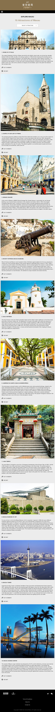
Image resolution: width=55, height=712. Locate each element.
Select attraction (27, 25)
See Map (6, 71)
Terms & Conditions (27, 699)
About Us (27, 702)
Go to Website (7, 67)
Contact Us (27, 704)
